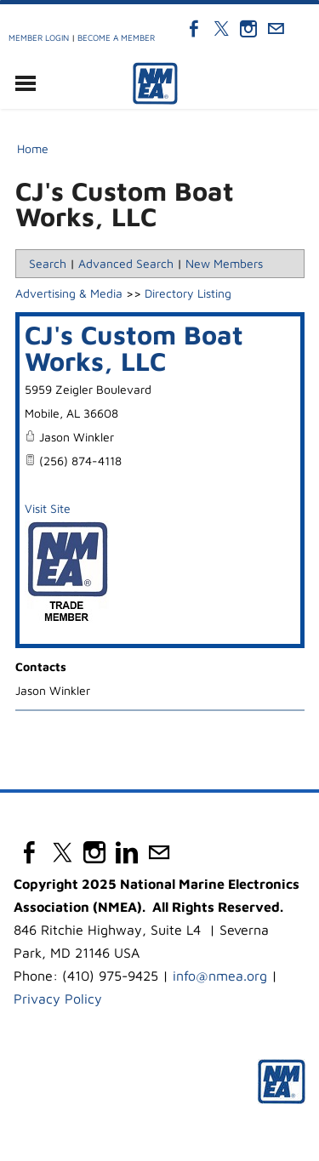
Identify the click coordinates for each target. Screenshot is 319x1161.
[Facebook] (193, 29)
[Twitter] (221, 29)
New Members (224, 263)
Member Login (39, 37)
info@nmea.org (220, 975)
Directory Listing (188, 293)
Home (32, 148)
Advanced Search (126, 263)
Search (47, 263)
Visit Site (48, 508)
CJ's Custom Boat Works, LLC (134, 347)
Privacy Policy (58, 998)
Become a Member (116, 37)
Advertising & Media (68, 293)
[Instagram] (248, 29)
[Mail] (275, 29)
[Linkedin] (127, 852)
